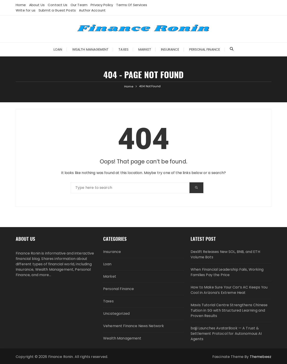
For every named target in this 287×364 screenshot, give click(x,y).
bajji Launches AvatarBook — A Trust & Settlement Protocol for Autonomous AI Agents (226, 334)
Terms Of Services (131, 4)
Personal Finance (204, 49)
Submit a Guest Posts (57, 10)
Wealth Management (90, 49)
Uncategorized (116, 313)
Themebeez (260, 356)
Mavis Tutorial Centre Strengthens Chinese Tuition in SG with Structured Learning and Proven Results (229, 310)
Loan (58, 49)
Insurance (170, 49)
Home (21, 4)
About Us (37, 4)
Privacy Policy (102, 4)
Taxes (123, 49)
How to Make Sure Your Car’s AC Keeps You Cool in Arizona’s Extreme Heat (229, 290)
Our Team (79, 4)
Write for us (25, 10)
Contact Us (57, 4)
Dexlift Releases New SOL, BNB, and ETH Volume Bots (225, 254)
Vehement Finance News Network (133, 325)
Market (144, 49)
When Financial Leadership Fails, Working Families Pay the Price (227, 272)
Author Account (92, 10)
